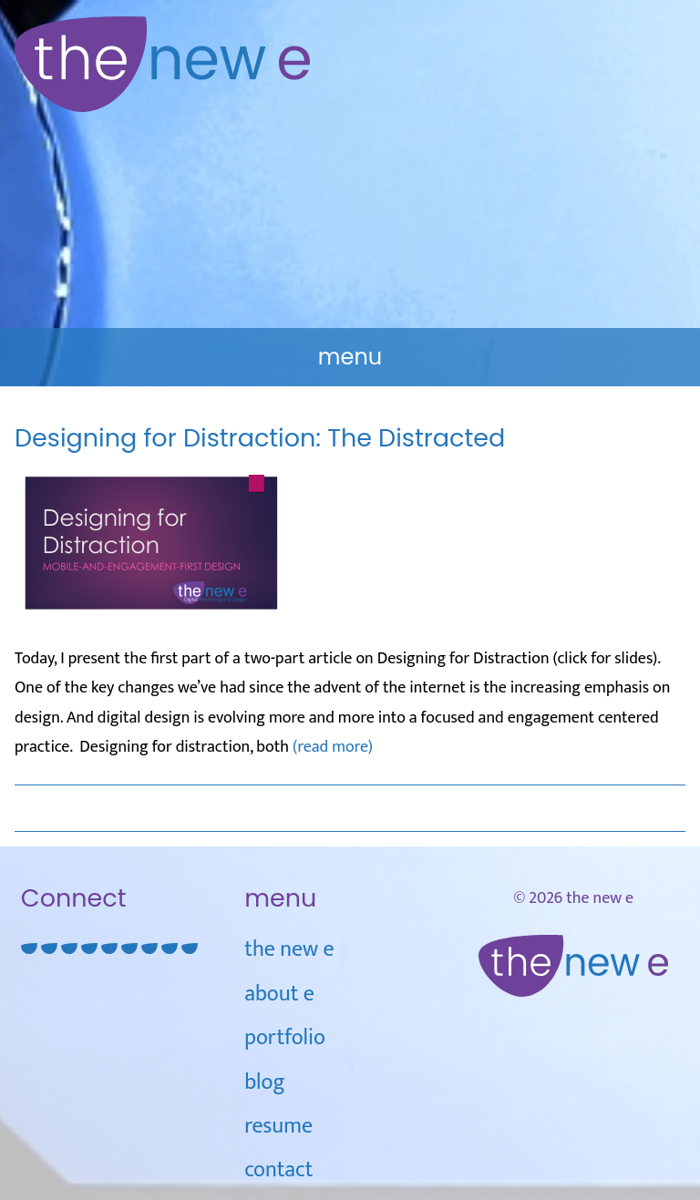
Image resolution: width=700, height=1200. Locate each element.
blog (264, 1082)
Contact (278, 1170)
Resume (278, 1126)
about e (279, 994)
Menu (350, 357)
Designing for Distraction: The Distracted (260, 438)
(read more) (333, 747)
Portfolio (284, 1038)
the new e (289, 949)
